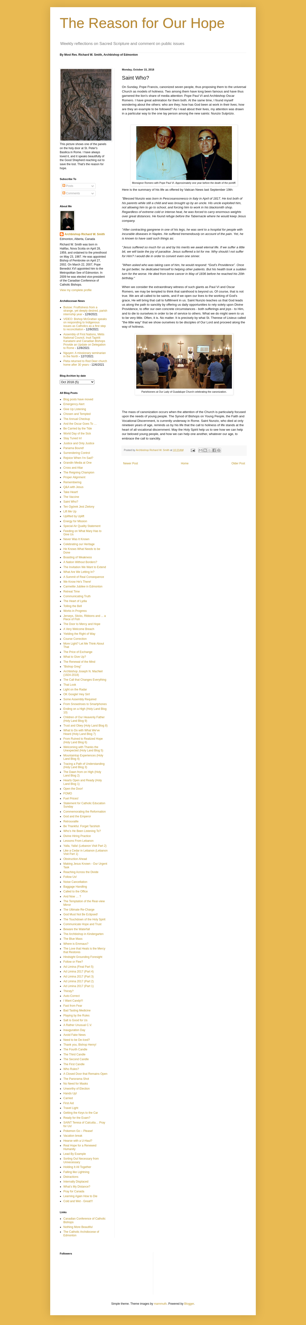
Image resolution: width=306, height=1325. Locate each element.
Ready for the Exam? (76, 1117)
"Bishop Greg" (72, 666)
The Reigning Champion (78, 472)
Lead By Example (74, 1154)
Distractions (70, 1176)
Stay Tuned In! (72, 438)
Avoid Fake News (74, 1035)
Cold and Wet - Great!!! (78, 1201)
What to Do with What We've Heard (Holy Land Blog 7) (81, 732)
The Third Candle (74, 1054)
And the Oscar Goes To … (80, 423)
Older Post (238, 463)
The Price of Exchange (77, 652)
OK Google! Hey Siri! (76, 694)
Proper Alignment (74, 477)
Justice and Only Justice (78, 443)
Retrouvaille (70, 821)
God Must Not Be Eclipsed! (80, 914)
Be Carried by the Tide (77, 428)
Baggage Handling (75, 886)
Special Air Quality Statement (81, 526)
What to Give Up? (74, 656)
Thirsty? (68, 991)
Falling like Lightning (76, 1172)
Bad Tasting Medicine (77, 1010)
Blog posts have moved (78, 399)
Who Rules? (71, 1069)
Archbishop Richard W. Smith (85, 234)
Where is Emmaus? (75, 943)
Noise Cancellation (75, 882)
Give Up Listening (74, 409)
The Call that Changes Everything (84, 679)
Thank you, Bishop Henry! (79, 1044)
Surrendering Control (76, 453)
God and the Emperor (77, 816)
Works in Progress (75, 611)
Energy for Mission (75, 521)
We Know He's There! (77, 581)
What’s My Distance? (76, 1186)
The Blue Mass (72, 938)
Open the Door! (73, 788)
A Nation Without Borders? (80, 562)
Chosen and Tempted (77, 414)
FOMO (67, 793)
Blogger (189, 1303)
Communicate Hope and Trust (82, 924)
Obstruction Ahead (75, 859)
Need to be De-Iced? (76, 1040)
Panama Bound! (73, 448)
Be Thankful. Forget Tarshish (81, 826)
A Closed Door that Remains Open (85, 1073)
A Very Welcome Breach (78, 629)
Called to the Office (75, 891)
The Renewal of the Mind (79, 661)
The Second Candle (76, 1059)
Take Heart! (70, 492)
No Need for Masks (75, 1083)
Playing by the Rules (76, 1015)
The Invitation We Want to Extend (84, 567)
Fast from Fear (72, 1005)
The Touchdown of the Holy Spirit (84, 919)
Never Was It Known (76, 539)
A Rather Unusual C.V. (77, 1025)
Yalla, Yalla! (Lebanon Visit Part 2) (85, 845)
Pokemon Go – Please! (78, 1131)
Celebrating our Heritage (79, 544)
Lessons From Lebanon (78, 840)
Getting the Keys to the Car (80, 1112)
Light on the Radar (75, 689)
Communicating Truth (77, 596)
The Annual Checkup (76, 419)
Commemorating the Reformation (84, 811)
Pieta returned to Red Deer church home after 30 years (85, 362)
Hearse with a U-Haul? (77, 1140)
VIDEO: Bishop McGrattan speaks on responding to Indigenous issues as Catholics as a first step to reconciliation (85, 324)
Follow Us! (70, 877)
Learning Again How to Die (80, 1196)
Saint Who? (70, 501)
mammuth (160, 1303)
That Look (69, 684)
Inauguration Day (74, 1030)
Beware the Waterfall (76, 929)
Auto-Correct (71, 996)
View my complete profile (76, 290)
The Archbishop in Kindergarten (83, 934)
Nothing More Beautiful (78, 1227)
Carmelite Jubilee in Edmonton (82, 586)
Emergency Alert (73, 404)
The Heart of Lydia (75, 601)
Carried (68, 1098)
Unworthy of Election (76, 1088)
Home (185, 463)
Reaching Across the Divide (80, 872)
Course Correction (75, 639)
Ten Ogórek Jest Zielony (78, 506)
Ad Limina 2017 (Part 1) (78, 986)
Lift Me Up (69, 511)
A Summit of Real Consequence (83, 577)
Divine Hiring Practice (77, 836)
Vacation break (72, 1135)
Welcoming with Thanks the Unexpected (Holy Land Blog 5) (83, 748)
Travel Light (70, 1108)
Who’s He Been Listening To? (82, 831)
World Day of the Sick (77, 433)
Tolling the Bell (72, 606)
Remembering (72, 482)
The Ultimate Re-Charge (78, 909)
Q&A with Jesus (73, 487)
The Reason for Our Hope (142, 23)
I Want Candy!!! (73, 1000)
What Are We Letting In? (78, 572)
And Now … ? (72, 896)
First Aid (68, 1103)
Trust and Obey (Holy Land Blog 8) (85, 725)
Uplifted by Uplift (73, 516)
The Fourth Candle (75, 1049)
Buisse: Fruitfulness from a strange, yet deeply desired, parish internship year (85, 311)
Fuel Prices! (70, 798)
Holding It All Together (77, 1167)
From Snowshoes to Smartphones (85, 704)
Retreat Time (71, 591)
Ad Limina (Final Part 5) (78, 966)
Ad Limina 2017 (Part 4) (78, 971)
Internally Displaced (75, 1181)
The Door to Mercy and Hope (81, 624)
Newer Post (130, 463)
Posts (67, 186)
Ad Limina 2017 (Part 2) (78, 981)
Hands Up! (70, 1093)
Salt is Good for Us (75, 1020)
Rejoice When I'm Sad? (78, 458)
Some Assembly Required (79, 699)
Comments (71, 193)
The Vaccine (71, 497)
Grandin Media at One (77, 462)
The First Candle (74, 1064)
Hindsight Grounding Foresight (82, 957)
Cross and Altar (73, 467)
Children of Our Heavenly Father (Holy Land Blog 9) (84, 719)
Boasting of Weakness (77, 557)
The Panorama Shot (76, 1079)
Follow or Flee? (73, 961)
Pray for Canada (73, 1191)
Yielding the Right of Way (79, 633)
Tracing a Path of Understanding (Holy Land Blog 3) (83, 765)
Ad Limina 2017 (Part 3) (78, 976)
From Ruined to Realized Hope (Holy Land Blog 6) (83, 740)
